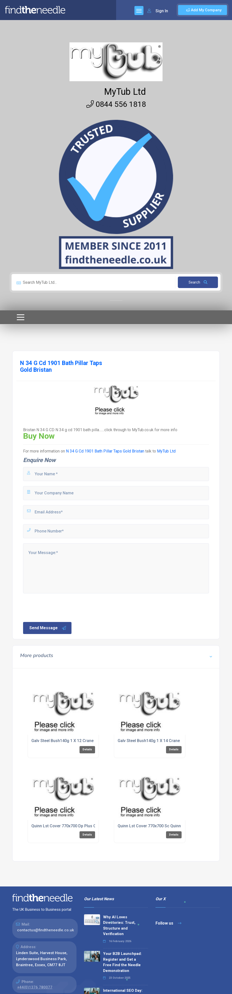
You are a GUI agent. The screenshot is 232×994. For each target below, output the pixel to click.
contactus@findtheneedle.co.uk (45, 930)
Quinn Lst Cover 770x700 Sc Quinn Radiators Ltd (162, 826)
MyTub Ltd (125, 91)
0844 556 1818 (116, 104)
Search (198, 282)
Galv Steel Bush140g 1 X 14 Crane (149, 740)
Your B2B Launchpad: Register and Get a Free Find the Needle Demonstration (122, 962)
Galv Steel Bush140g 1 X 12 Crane (62, 740)
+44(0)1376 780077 (34, 987)
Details (87, 749)
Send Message (47, 627)
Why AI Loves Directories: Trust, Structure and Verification (119, 925)
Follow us (168, 923)
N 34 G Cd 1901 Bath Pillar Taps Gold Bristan (105, 451)
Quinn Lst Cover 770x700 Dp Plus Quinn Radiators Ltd (80, 826)
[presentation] (60, 607)
